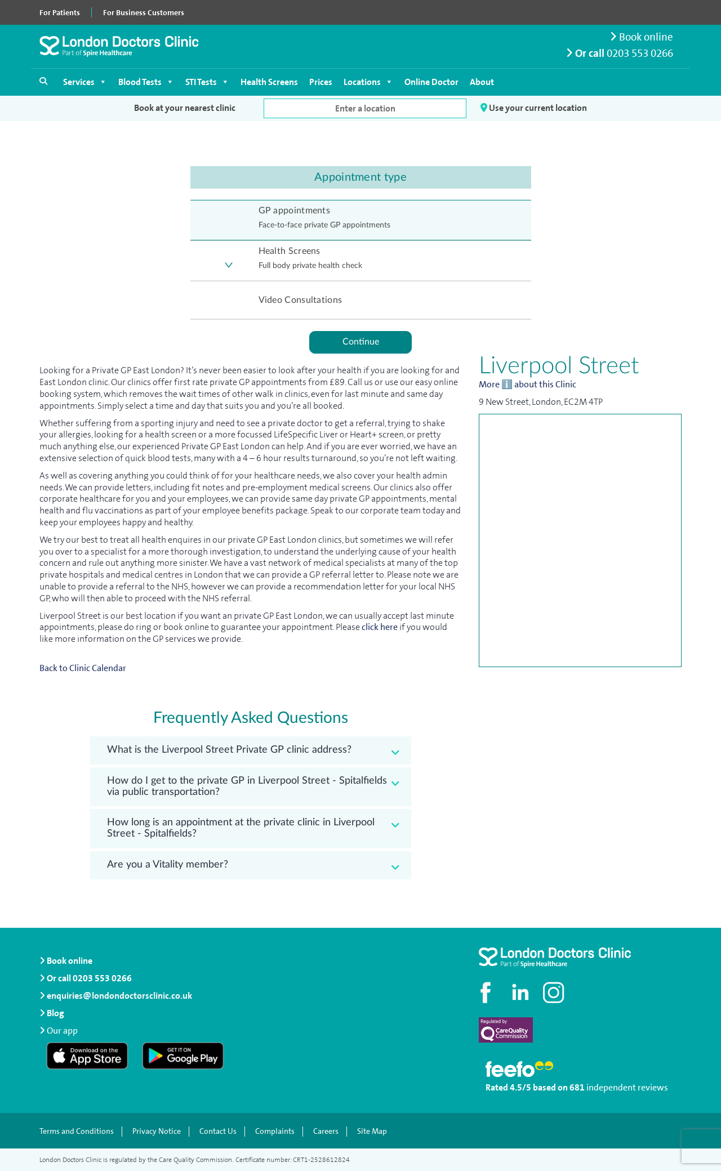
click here (380, 627)
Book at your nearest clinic (184, 108)
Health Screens (269, 82)
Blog (51, 1013)
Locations (368, 82)
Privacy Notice (156, 1132)
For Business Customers (143, 12)
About (482, 82)
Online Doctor (431, 82)
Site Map (372, 1132)
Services (85, 82)
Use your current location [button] (533, 108)
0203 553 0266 (640, 53)
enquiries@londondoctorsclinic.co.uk (115, 996)
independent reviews (627, 1087)
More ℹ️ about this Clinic (527, 384)
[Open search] (43, 81)
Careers (326, 1132)
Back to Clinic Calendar (82, 668)
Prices (320, 82)
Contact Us (218, 1132)
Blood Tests (146, 82)
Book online (641, 37)
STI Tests (207, 82)
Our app (62, 1030)
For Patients (59, 12)
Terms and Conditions (76, 1132)
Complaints (275, 1132)
